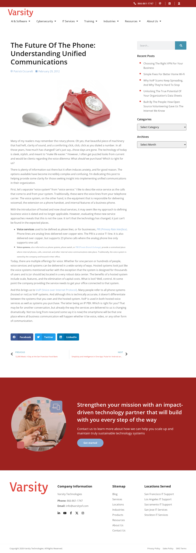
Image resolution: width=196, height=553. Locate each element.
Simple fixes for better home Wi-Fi (164, 74)
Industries (111, 21)
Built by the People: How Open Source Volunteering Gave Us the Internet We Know (163, 106)
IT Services (70, 21)
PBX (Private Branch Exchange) (88, 247)
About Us (154, 21)
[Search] (180, 45)
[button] (22, 337)
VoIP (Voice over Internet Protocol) (56, 290)
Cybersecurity (46, 21)
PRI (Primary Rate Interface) (112, 229)
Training (90, 21)
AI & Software (20, 21)
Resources (133, 21)
